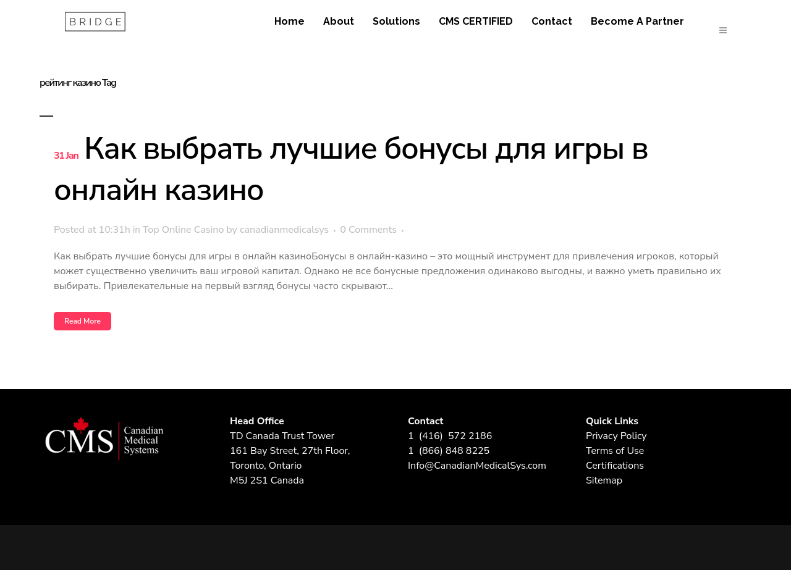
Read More (82, 321)
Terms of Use (615, 451)
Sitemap (604, 480)
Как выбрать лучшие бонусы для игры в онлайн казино (351, 169)
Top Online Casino (183, 230)
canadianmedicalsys (284, 230)
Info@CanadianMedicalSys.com (477, 465)
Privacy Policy (616, 436)
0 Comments (368, 230)
